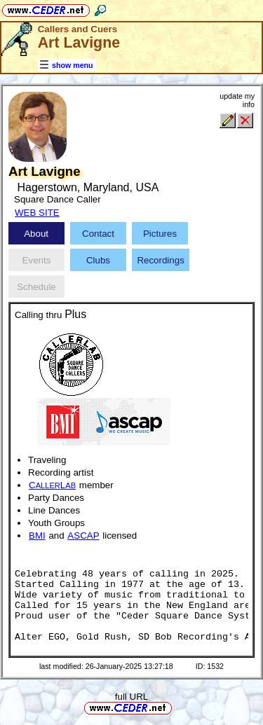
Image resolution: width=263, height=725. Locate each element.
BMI (37, 535)
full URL (131, 696)
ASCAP (83, 535)
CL (52, 485)
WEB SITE (37, 212)
